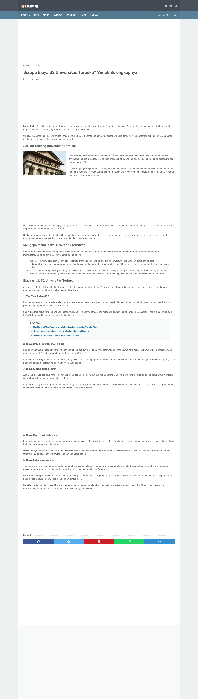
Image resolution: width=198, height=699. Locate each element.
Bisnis (48, 11)
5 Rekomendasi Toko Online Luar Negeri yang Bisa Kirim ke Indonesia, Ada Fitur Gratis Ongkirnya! (154, 155)
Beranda (27, 11)
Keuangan (73, 11)
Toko (38, 11)
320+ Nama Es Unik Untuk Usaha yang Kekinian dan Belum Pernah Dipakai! (152, 209)
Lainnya (96, 11)
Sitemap (94, 689)
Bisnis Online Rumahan (102, 695)
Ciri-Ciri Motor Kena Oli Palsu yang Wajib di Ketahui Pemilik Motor (61, 367)
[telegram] (115, 600)
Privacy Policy (118, 689)
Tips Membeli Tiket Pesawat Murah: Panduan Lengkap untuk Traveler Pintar (65, 363)
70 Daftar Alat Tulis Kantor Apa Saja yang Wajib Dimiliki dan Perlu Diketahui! (153, 116)
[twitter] (54, 600)
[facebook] (33, 600)
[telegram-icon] (169, 3)
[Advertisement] (74, 38)
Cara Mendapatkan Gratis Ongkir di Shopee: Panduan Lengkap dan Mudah (153, 174)
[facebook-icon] (164, 3)
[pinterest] (74, 600)
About (76, 689)
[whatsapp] (94, 600)
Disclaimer (105, 689)
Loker (85, 11)
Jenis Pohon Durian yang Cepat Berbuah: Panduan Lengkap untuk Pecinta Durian (153, 135)
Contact (85, 689)
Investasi (59, 11)
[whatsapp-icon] (173, 3)
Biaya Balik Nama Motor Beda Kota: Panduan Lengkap (56, 371)
